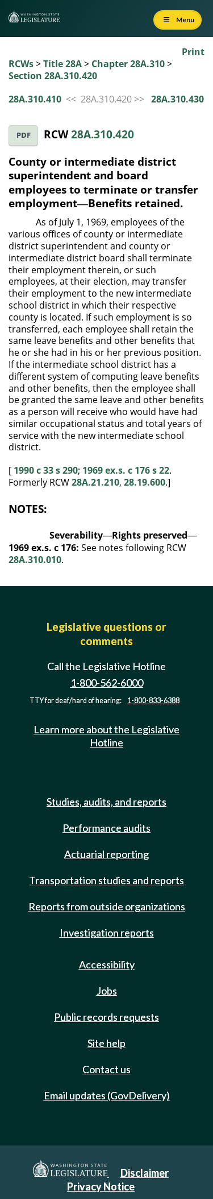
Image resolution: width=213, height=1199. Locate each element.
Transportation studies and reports (106, 880)
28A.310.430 (177, 99)
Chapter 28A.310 (128, 64)
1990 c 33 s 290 (46, 470)
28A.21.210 (95, 482)
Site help (106, 1043)
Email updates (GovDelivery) (107, 1095)
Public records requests (106, 1017)
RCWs (21, 64)
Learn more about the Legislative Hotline (106, 736)
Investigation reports (107, 932)
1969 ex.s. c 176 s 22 (125, 470)
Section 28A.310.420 (53, 75)
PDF (23, 135)
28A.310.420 (102, 134)
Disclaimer (144, 1173)
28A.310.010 (35, 559)
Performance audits (106, 828)
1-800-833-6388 (153, 700)
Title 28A (62, 64)
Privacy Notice (101, 1186)
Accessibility (107, 964)
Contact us (106, 1069)
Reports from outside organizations (106, 906)
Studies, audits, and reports (106, 801)
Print (193, 52)
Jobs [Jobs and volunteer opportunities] (107, 990)
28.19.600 (144, 482)
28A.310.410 (35, 99)
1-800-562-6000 (106, 682)
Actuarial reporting (106, 854)
